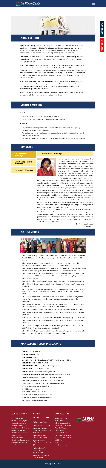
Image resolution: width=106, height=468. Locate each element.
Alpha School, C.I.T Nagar (41, 425)
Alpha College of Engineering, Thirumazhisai (39, 450)
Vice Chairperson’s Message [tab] (23, 163)
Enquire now (102, 29)
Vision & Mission (53, 105)
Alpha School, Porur (40, 422)
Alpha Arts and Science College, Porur (41, 456)
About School (53, 38)
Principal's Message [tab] (24, 170)
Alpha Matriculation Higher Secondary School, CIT (42, 443)
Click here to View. (55, 377)
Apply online (102, 45)
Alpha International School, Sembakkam (40, 437)
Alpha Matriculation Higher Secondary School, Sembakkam (42, 430)
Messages (53, 148)
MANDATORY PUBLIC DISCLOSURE (53, 344)
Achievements (53, 233)
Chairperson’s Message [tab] (21, 154)
